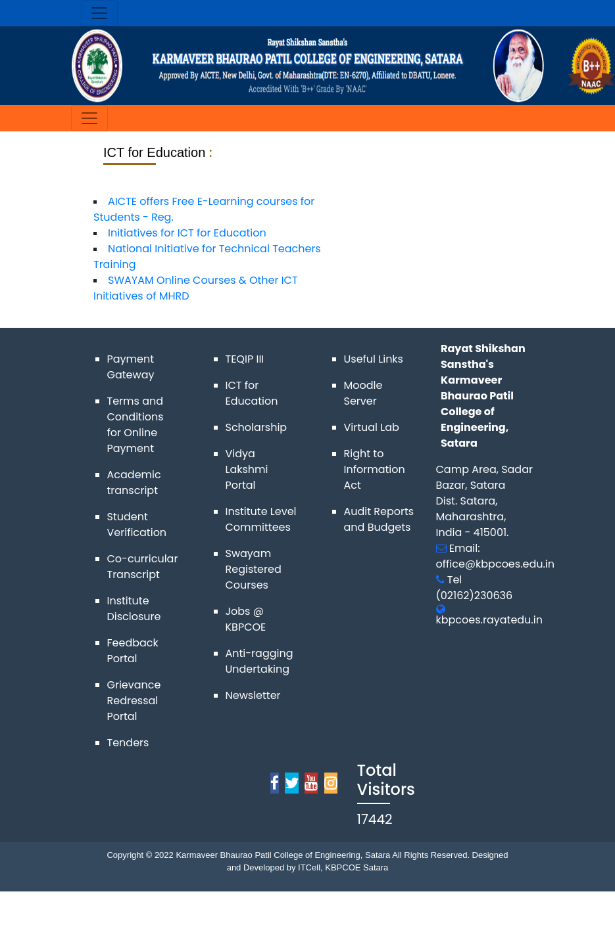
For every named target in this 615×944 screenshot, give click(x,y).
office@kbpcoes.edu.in (495, 564)
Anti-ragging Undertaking (259, 661)
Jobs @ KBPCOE (246, 619)
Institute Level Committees (261, 519)
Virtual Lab (371, 427)
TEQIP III (245, 359)
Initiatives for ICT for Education (187, 232)
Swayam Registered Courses (254, 569)
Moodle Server (363, 393)
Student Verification (137, 524)
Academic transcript (134, 482)
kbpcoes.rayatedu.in (489, 619)
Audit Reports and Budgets (379, 519)
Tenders (128, 742)
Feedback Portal (133, 650)
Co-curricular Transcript (142, 566)
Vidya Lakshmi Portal (247, 469)
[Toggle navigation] (99, 13)
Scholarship (256, 427)
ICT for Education (252, 393)
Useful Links (373, 359)
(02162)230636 (474, 595)
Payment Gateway (131, 366)
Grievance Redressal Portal (134, 700)
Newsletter (253, 695)
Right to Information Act (374, 469)
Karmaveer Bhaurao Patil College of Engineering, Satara (282, 855)
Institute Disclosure (134, 608)
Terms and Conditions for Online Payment (135, 424)
